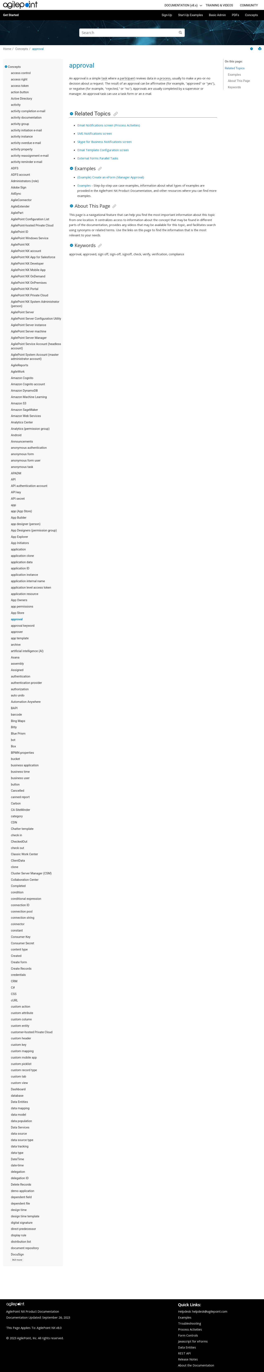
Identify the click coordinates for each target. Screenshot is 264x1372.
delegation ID (20, 1178)
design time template (25, 1216)
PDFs (235, 15)
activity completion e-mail (28, 111)
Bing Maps (18, 721)
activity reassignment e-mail (30, 156)
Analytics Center (22, 422)
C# (13, 987)
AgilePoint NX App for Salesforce (33, 257)
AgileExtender (20, 206)
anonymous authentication (29, 448)
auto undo (18, 695)
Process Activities (190, 1329)
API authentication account (29, 486)
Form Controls (188, 1335)
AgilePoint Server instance (28, 325)
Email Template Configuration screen (103, 150)
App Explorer (19, 537)
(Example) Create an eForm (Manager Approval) (110, 177)
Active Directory (21, 98)
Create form (19, 962)
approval (38, 49)
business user (20, 778)
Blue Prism (18, 733)
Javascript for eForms (193, 1341)
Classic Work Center (24, 854)
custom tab (18, 1076)
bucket (15, 759)
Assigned (17, 670)
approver (17, 632)
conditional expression (26, 899)
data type (17, 1153)
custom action (20, 1006)
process (165, 78)
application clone (22, 556)
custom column (21, 1019)
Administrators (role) (25, 181)
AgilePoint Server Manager (29, 338)
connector (18, 924)
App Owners (19, 600)
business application (25, 765)
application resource (24, 594)
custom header (21, 1038)
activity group (20, 124)
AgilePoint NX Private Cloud (29, 295)
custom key (18, 1045)
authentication (20, 676)
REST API (184, 1353)
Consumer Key (21, 937)
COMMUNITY (249, 5)
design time (19, 1210)
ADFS (14, 168)
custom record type (24, 1070)
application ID (20, 568)
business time (20, 772)
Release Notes (188, 1359)
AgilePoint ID (19, 232)
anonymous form (22, 454)
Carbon (16, 803)
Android (16, 435)
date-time (17, 1165)
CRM (14, 981)
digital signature (22, 1223)
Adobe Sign (18, 187)
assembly (17, 663)
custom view (19, 1083)
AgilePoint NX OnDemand (28, 276)
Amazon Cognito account (28, 384)
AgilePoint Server (22, 312)
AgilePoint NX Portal (24, 289)
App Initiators (20, 543)
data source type (22, 1140)
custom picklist (21, 1064)
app (13, 505)
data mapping (20, 1108)
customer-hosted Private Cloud (31, 1032)
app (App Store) (21, 511)
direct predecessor (23, 1229)
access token (20, 86)
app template (20, 638)
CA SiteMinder (20, 810)
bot (13, 740)
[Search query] (132, 32)
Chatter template (22, 829)
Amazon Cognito (22, 378)
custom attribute (22, 1013)
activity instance (22, 136)
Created (16, 956)
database (17, 1096)
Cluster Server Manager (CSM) (31, 873)
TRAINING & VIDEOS (219, 5)
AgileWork (18, 371)
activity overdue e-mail (26, 143)
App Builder (18, 517)
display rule (18, 1235)
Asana (15, 657)
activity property (22, 149)
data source (19, 1133)
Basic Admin (217, 15)
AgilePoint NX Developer (27, 263)
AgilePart (17, 213)
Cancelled (17, 791)
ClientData (18, 860)
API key (16, 492)
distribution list (21, 1242)
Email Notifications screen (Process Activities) (108, 125)
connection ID (20, 905)
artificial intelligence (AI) (27, 651)
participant (127, 78)
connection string (22, 918)
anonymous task (22, 467)
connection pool (22, 911)
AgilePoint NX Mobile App (28, 270)
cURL (14, 1000)
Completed (18, 886)
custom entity (20, 1026)
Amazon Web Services (26, 416)
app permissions (22, 606)
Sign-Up (167, 15)
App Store (17, 613)
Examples (84, 185)
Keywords (234, 87)
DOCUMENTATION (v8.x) (181, 5)
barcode (16, 714)
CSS (13, 994)
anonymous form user (25, 460)
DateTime (17, 1159)
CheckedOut (19, 841)
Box (13, 746)
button (15, 784)
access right (19, 79)
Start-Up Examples (190, 15)
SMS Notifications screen (94, 133)
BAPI (14, 708)
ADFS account (20, 175)
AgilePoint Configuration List (30, 219)
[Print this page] (260, 49)
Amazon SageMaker (24, 410)
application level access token (31, 587)
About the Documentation (196, 1365)
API (13, 479)
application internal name (28, 581)
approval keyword (22, 626)
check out (17, 848)
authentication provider (26, 683)
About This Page (239, 81)
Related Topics (235, 68)
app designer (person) (25, 524)
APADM (16, 473)
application (18, 549)
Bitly (14, 727)
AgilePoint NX (20, 244)
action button (20, 92)
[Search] (180, 32)
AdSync (16, 193)
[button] (6, 66)
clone (14, 867)
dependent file (20, 1203)
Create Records (21, 968)
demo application (22, 1191)
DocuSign (17, 1254)
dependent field (21, 1197)
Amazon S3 (18, 403)
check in (16, 835)
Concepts (251, 15)
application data (22, 562)
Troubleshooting (189, 1323)
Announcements (22, 441)
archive (16, 645)
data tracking (19, 1146)
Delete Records (21, 1184)
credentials (18, 975)
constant (17, 930)
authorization (20, 689)
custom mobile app (24, 1057)
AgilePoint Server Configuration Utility (36, 318)
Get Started (11, 15)
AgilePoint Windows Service (29, 238)
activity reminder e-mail (26, 162)
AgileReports (19, 365)
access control (21, 73)
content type (19, 949)
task (104, 78)
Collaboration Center (25, 880)
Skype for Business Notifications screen (104, 142)
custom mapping (22, 1051)
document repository (25, 1248)
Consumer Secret (22, 943)
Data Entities (19, 1102)
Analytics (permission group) (30, 429)
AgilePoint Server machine (28, 331)
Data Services (20, 1127)
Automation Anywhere (26, 702)
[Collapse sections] (252, 49)
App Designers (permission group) (34, 530)
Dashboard (18, 1089)
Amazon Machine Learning (29, 397)
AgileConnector (21, 200)
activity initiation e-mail (26, 130)
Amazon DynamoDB (24, 390)
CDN (14, 822)
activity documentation (26, 117)
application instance (24, 575)
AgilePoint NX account (26, 251)
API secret (18, 499)
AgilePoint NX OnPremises (29, 283)
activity (15, 105)
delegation (18, 1172)
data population (21, 1121)
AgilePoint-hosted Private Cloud (32, 225)
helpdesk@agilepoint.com (209, 1311)
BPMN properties (22, 753)
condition (17, 892)
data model (18, 1114)
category (17, 816)
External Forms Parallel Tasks (97, 158)
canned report (20, 797)
